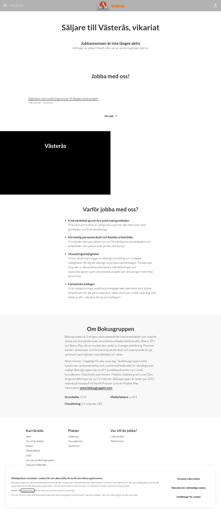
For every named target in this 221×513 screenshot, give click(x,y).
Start (28, 436)
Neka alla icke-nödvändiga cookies (188, 487)
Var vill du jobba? (35, 441)
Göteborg (73, 436)
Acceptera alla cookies (188, 478)
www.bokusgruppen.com (96, 387)
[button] (215, 6)
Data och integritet (36, 464)
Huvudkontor (75, 441)
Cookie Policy (27, 490)
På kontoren (117, 441)
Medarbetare (33, 450)
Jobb (28, 455)
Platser (30, 445)
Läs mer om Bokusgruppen (40, 460)
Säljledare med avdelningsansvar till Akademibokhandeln (110, 98)
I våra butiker (117, 436)
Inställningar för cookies (189, 496)
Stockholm (73, 445)
